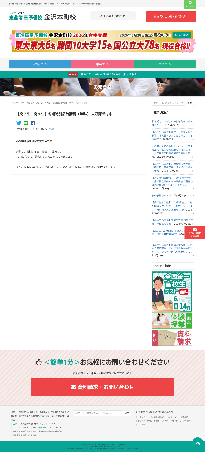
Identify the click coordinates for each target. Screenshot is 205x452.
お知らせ (29, 102)
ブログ (165, 420)
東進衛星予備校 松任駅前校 (50, 431)
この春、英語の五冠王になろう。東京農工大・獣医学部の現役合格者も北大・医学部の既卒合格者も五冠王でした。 (172, 151)
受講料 (157, 420)
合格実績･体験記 (145, 420)
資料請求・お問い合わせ (102, 387)
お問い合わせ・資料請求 (180, 420)
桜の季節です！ (160, 195)
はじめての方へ (158, 416)
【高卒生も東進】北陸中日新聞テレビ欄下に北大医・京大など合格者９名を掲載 (172, 135)
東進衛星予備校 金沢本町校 (24, 431)
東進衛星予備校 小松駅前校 (24, 435)
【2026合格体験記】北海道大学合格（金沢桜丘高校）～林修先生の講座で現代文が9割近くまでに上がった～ (172, 181)
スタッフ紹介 (172, 416)
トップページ (17, 102)
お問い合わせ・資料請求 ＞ (171, 16)
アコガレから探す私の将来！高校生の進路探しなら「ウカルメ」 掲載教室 (102, 445)
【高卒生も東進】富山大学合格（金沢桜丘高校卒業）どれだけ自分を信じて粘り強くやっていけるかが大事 (172, 248)
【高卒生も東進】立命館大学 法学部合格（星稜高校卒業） (172, 221)
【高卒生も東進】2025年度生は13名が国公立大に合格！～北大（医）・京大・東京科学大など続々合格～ (172, 206)
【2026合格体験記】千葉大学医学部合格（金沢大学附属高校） (173, 232)
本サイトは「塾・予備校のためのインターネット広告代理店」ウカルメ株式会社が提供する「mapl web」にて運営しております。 (102, 449)
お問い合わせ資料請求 (195, 232)
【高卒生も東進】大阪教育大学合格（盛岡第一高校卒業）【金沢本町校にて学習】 (172, 167)
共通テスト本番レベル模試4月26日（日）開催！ (102, 74)
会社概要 (141, 424)
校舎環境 (184, 416)
